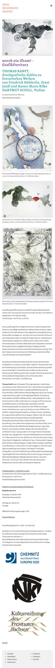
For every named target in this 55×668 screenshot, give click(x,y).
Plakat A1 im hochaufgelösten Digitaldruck (17, 487)
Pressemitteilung (8, 517)
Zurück (4, 643)
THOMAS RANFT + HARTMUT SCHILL (15, 471)
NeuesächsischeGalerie (10, 8)
